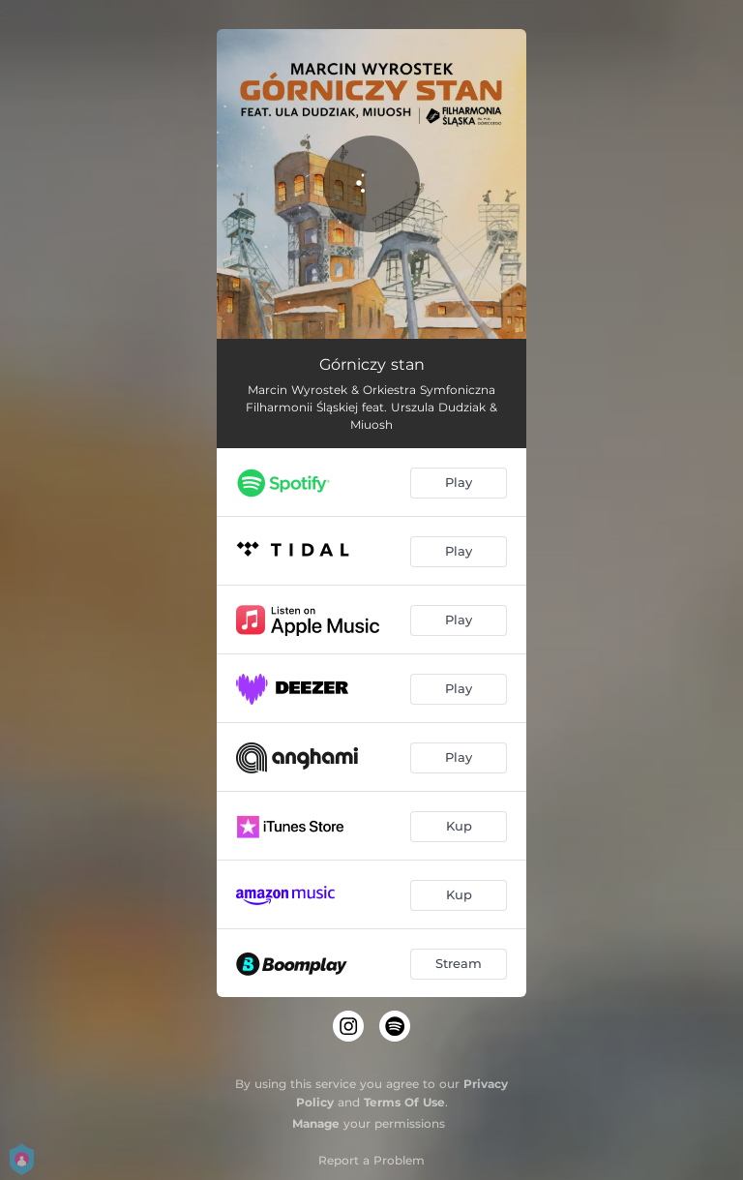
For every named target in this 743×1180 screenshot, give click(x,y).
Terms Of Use (404, 1102)
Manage (316, 1123)
